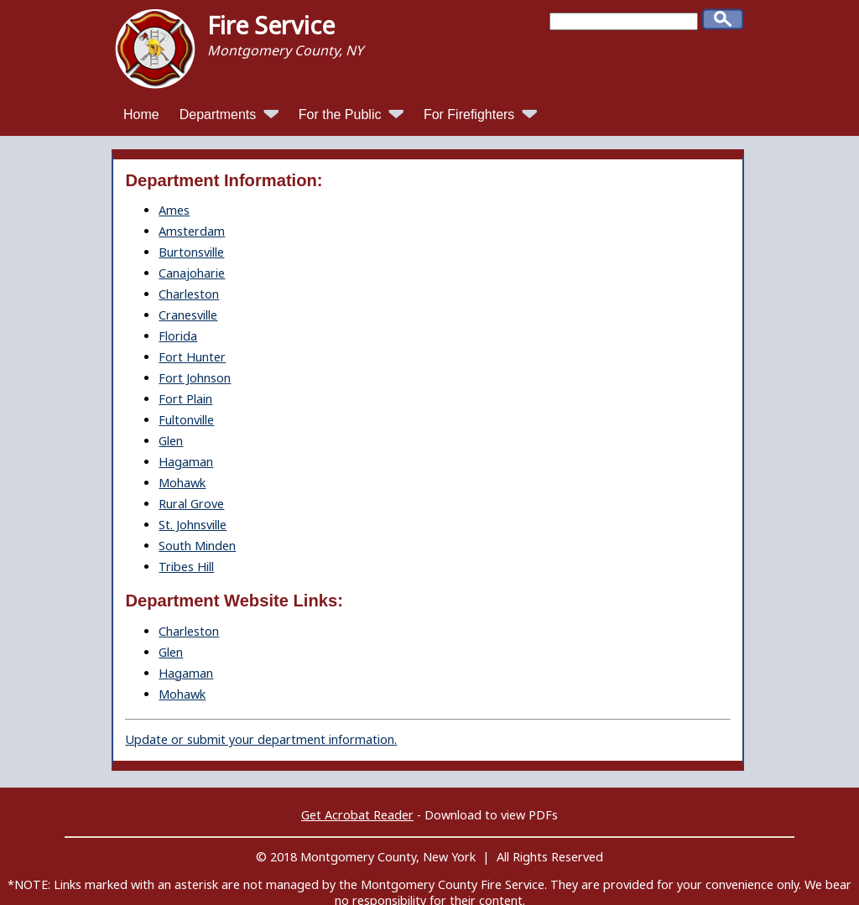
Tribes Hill (186, 567)
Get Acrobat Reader (357, 815)
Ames (174, 210)
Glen (171, 441)
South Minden (197, 546)
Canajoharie (192, 273)
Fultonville (186, 420)
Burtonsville (191, 252)
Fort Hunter (192, 357)
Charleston (189, 294)
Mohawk (182, 483)
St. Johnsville (192, 525)
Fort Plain (185, 399)
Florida (178, 336)
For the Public (351, 114)
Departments (229, 114)
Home (141, 114)
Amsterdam (192, 231)
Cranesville (188, 315)
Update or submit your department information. (261, 739)
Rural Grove (191, 504)
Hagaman (186, 462)
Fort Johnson (195, 378)
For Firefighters (480, 114)
